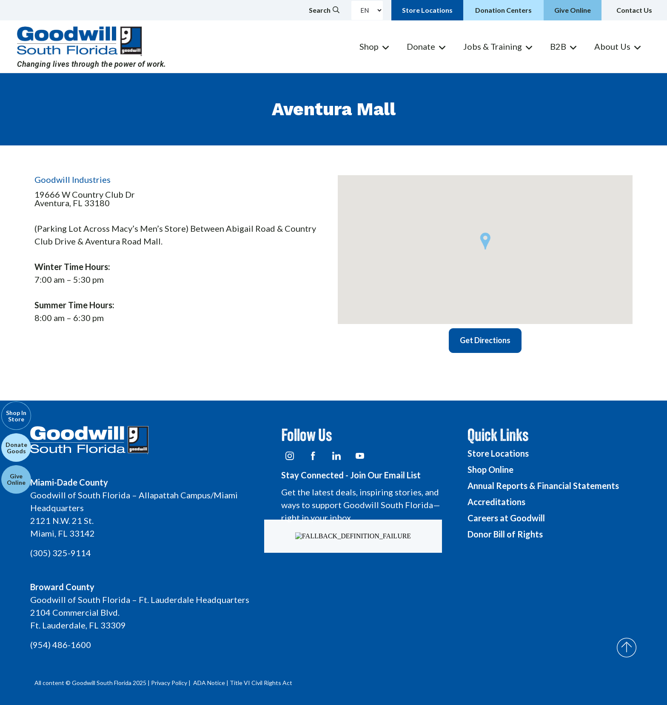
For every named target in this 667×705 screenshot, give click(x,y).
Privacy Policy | (171, 682)
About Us (612, 46)
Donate (421, 46)
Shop (369, 46)
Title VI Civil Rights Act (261, 682)
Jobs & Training (492, 46)
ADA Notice (209, 682)
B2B (558, 46)
